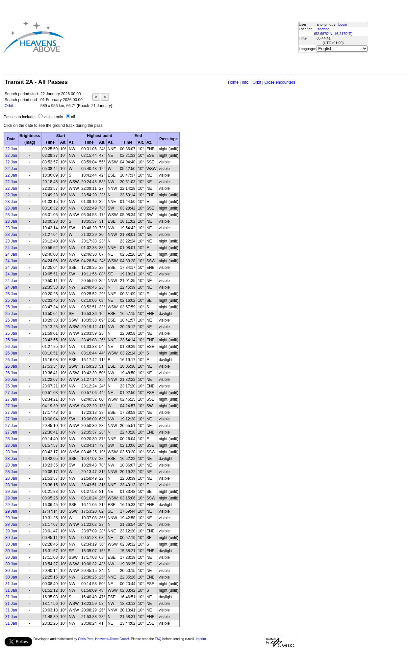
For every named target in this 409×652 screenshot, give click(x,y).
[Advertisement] (177, 37)
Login (342, 24)
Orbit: (9, 105)
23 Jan (11, 201)
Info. (245, 82)
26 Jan (11, 346)
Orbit (257, 82)
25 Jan (11, 294)
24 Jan (11, 247)
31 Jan (11, 583)
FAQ (158, 639)
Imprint (201, 639)
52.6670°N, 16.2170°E (333, 34)
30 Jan (11, 537)
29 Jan (11, 491)
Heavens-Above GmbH (112, 639)
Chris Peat (85, 639)
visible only (53, 117)
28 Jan (11, 439)
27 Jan (11, 392)
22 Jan (11, 149)
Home (233, 82)
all (73, 117)
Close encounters (280, 82)
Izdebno (323, 29)
